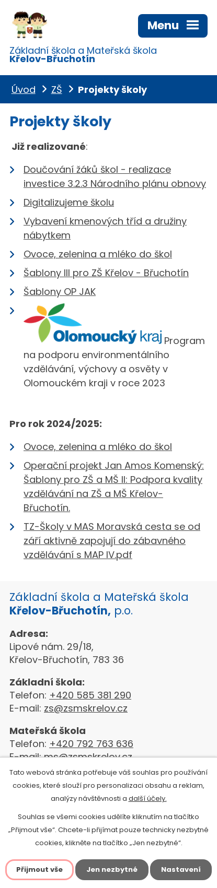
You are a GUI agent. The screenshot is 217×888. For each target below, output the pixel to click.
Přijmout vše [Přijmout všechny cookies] (39, 869)
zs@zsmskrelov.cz (86, 708)
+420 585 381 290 (90, 695)
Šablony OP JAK (60, 291)
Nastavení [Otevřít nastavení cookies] (181, 869)
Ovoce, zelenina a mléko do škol (98, 254)
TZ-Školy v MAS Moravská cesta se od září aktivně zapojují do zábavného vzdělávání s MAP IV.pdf (112, 540)
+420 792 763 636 (91, 743)
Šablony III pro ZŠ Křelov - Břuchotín (106, 272)
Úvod (24, 89)
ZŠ (56, 89)
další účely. (148, 798)
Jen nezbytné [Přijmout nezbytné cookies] (112, 869)
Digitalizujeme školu (69, 202)
